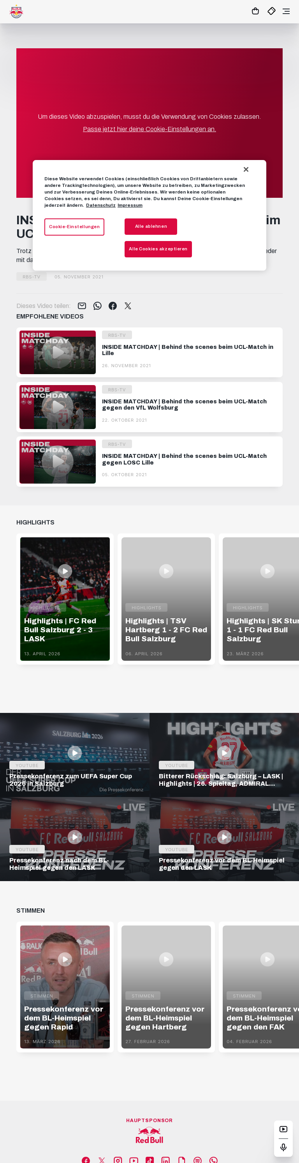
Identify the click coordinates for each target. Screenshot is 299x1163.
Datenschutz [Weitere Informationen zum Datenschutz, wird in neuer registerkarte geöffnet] (101, 205)
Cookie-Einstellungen (74, 226)
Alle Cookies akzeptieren (158, 248)
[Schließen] (246, 169)
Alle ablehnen (151, 226)
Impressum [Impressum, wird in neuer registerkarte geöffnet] (130, 205)
